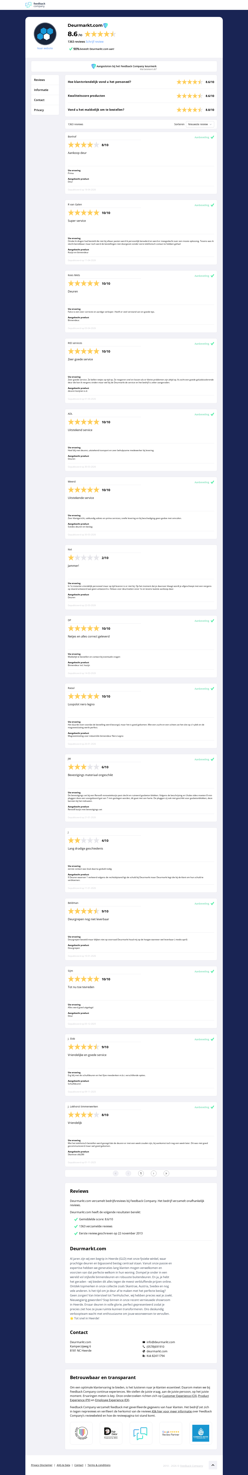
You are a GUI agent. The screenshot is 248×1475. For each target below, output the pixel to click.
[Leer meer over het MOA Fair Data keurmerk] (111, 1433)
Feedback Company (191, 1465)
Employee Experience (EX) (112, 1400)
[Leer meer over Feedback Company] (141, 1433)
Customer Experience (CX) (179, 1396)
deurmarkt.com (157, 1351)
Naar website (45, 48)
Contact (78, 1465)
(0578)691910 (155, 1347)
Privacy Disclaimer (42, 1465)
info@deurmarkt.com (161, 1342)
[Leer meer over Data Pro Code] (81, 1433)
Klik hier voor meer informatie (172, 1411)
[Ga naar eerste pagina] (115, 1173)
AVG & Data (63, 1465)
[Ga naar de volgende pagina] (154, 1173)
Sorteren (179, 124)
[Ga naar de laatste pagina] (166, 1173)
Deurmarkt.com (85, 25)
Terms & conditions (99, 1465)
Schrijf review (94, 42)
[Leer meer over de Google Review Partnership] (170, 1433)
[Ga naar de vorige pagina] (128, 1173)
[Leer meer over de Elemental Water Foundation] (200, 1433)
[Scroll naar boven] (213, 1465)
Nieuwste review (200, 124)
